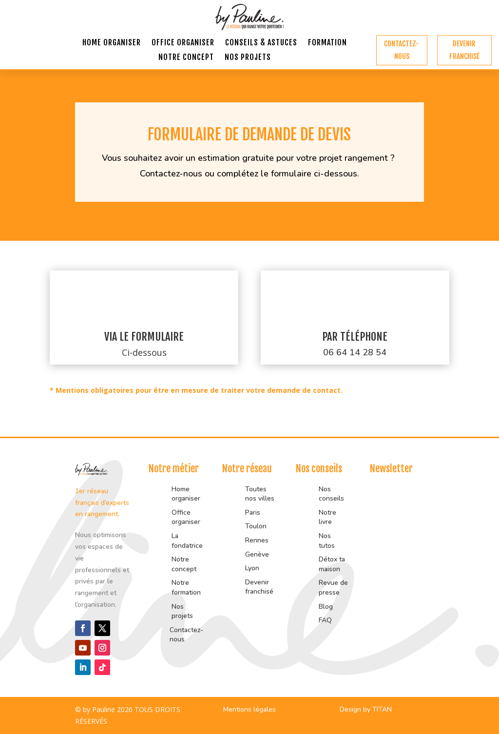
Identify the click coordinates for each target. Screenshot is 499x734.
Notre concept (186, 58)
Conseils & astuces (261, 43)
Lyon (252, 568)
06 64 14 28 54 (354, 352)
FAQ (325, 620)
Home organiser (111, 43)
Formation (327, 43)
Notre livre (327, 517)
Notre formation (186, 587)
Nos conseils (331, 493)
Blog (326, 606)
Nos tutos (328, 540)
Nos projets (248, 58)
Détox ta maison (332, 564)
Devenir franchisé (464, 50)
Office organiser (183, 43)
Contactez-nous (401, 50)
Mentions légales (249, 709)
